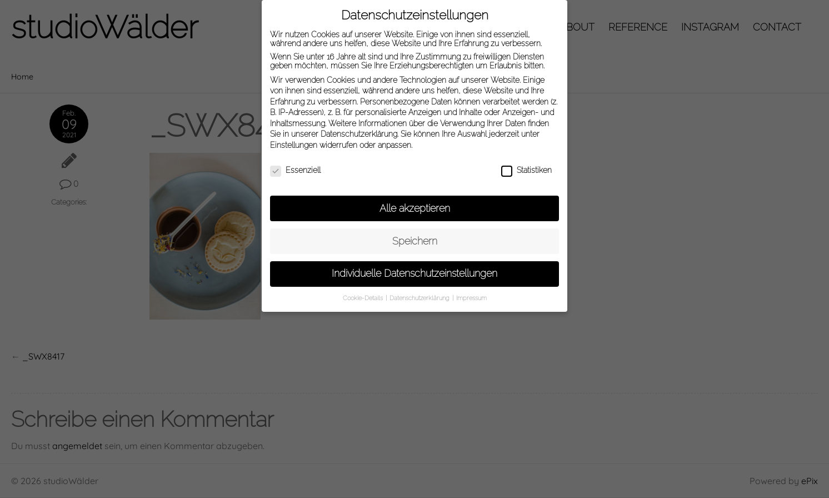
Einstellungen (293, 141)
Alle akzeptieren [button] (414, 204)
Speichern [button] (414, 236)
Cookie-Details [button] (363, 294)
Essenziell (295, 165)
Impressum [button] (471, 294)
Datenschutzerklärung (359, 130)
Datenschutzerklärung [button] (420, 294)
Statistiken (526, 165)
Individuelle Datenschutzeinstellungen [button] (414, 269)
